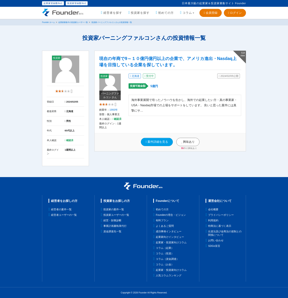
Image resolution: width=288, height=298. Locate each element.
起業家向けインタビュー (170, 236)
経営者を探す (112, 12)
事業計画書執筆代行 (115, 225)
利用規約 (213, 220)
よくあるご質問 (165, 225)
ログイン (235, 12)
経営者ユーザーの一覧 (64, 214)
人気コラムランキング (168, 275)
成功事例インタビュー (168, 231)
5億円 (154, 86)
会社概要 (213, 209)
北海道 (134, 75)
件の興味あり (189, 150)
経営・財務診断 (112, 220)
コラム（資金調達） (167, 258)
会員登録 (210, 12)
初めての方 (166, 12)
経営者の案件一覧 (61, 209)
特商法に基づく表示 (219, 225)
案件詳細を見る (157, 144)
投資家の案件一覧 (113, 209)
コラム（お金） (165, 264)
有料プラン (162, 220)
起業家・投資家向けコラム (171, 242)
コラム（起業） (165, 247)
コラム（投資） (165, 253)
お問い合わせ (216, 240)
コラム (187, 12)
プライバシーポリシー (221, 214)
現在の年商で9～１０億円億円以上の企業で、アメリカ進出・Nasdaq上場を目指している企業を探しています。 (168, 61)
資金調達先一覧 (112, 231)
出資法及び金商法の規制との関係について (225, 233)
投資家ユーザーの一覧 (116, 214)
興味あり (188, 144)
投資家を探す (140, 12)
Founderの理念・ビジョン (171, 214)
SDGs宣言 (214, 245)
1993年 (113, 111)
